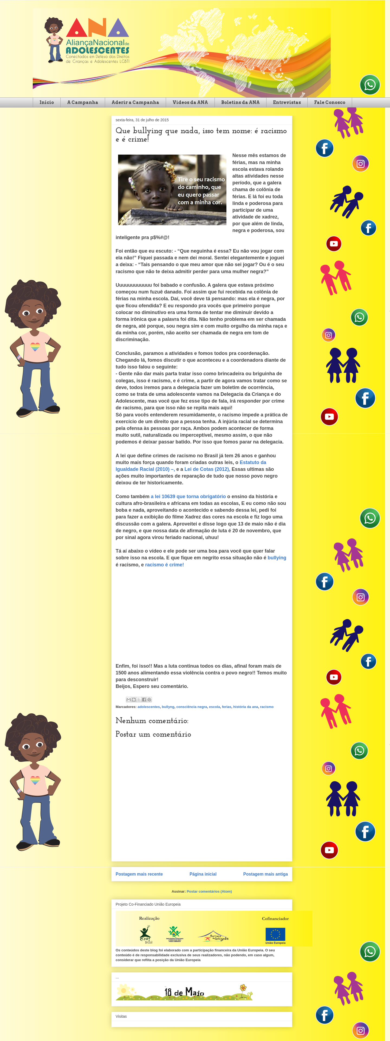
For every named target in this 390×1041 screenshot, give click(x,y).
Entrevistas (287, 102)
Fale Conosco (329, 102)
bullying (277, 557)
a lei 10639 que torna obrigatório (188, 496)
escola (214, 707)
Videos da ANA (190, 102)
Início (47, 102)
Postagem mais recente (139, 874)
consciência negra (191, 707)
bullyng (168, 707)
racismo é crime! (164, 564)
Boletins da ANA (240, 102)
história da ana (245, 707)
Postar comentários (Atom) (209, 891)
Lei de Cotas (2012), (207, 469)
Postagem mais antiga (265, 874)
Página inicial (203, 874)
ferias (226, 707)
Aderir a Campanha (135, 102)
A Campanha (82, 102)
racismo (267, 707)
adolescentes (149, 707)
